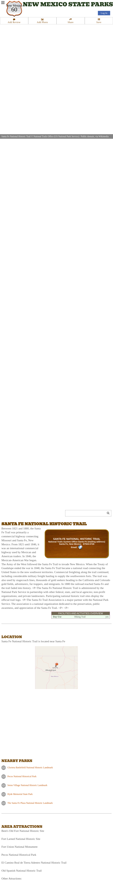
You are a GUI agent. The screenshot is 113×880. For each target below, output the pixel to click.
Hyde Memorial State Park (20, 794)
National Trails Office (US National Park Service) (56, 136)
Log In (104, 13)
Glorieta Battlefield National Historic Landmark (30, 767)
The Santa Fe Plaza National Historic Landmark (30, 803)
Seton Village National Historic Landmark (27, 785)
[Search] (86, 513)
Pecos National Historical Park (21, 776)
